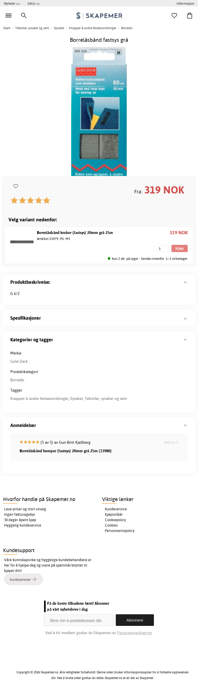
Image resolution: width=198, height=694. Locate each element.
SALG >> (34, 3)
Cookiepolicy (115, 520)
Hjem (6, 28)
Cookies (111, 525)
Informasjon (185, 3)
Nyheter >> (12, 3)
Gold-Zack (19, 361)
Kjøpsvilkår (114, 514)
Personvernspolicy (120, 530)
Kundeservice (116, 509)
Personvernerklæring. (135, 632)
